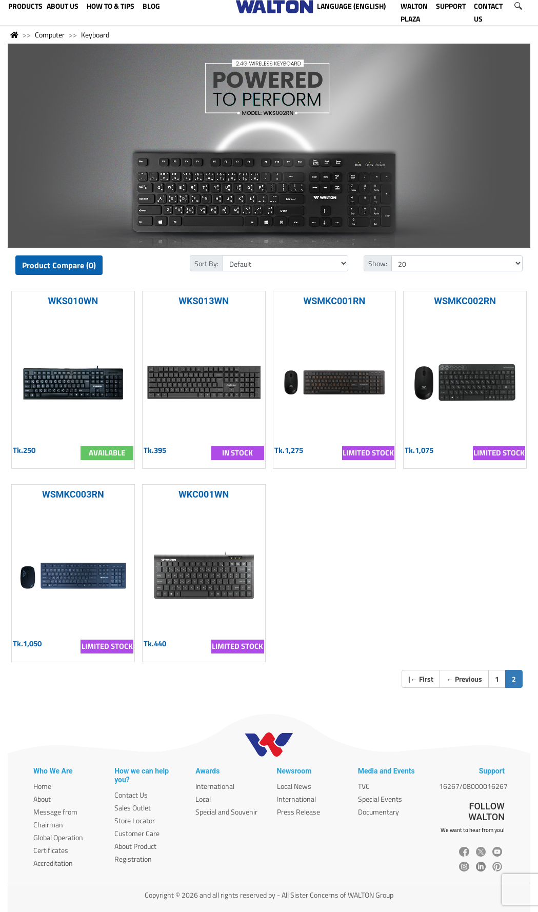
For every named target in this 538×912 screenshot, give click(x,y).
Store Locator (134, 820)
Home (42, 786)
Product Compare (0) (59, 265)
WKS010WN (73, 300)
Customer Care (137, 833)
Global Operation (58, 837)
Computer (50, 34)
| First (420, 678)
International (214, 786)
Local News (294, 786)
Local (203, 799)
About (42, 799)
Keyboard (95, 34)
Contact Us (131, 794)
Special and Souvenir (226, 811)
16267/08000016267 (473, 786)
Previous (464, 678)
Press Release (298, 811)
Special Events (380, 799)
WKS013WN (203, 300)
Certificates (50, 850)
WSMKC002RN (465, 300)
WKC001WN (203, 494)
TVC (364, 786)
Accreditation (53, 863)
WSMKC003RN (73, 494)
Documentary (378, 811)
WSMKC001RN (334, 300)
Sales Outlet (132, 807)
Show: (377, 263)
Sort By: (206, 263)
